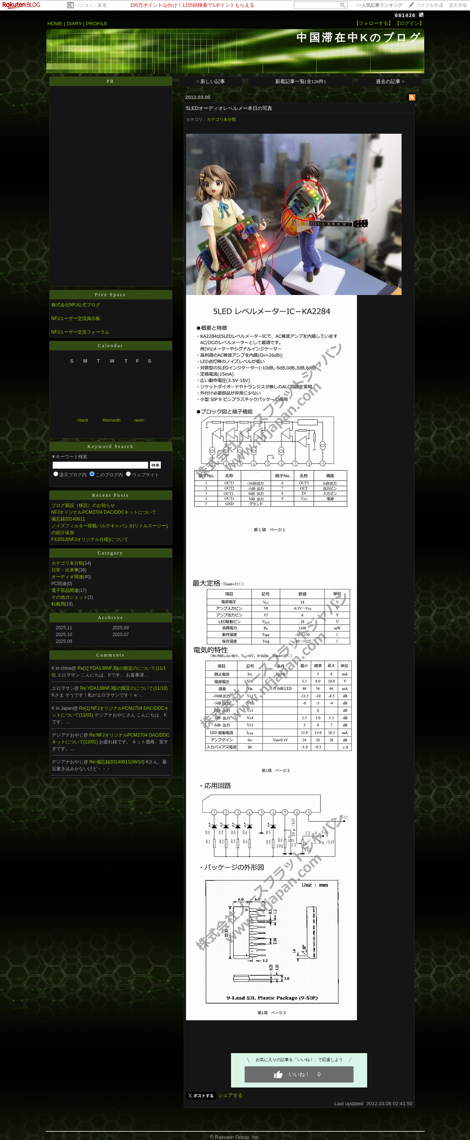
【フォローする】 (373, 23)
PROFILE (96, 23)
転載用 (58, 604)
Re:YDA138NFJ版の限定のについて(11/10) (124, 688)
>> (379, 5)
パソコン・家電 (91, 5)
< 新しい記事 (210, 81)
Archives (110, 617)
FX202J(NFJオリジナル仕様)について (89, 539)
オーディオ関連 (67, 576)
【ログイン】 (409, 23)
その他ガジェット (69, 597)
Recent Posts (110, 495)
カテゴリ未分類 (67, 563)
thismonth (111, 420)
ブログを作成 (429, 5)
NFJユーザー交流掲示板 (76, 318)
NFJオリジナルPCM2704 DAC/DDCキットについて (103, 512)
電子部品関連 (65, 590)
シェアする (230, 1095)
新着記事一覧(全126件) (300, 81)
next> (139, 420)
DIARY (74, 23)
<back (82, 420)
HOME (54, 23)
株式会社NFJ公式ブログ (76, 304)
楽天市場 (458, 5)
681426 (405, 15)
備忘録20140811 (68, 519)
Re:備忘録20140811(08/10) (117, 762)
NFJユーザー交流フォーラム (80, 332)
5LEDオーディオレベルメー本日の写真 (229, 108)
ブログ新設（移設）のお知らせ (83, 505)
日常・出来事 (65, 570)
